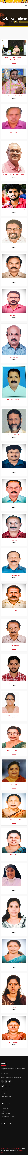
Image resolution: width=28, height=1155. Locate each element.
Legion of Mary (6, 1111)
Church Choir (5, 1119)
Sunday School (6, 1091)
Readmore (14, 61)
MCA (3, 1099)
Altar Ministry (5, 1108)
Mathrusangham (6, 1096)
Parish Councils (16, 22)
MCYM (3, 1093)
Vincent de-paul (6, 1113)
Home (9, 22)
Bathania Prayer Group (8, 1116)
